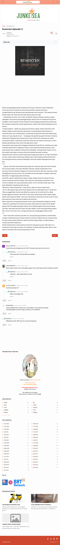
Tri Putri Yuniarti (10, 285)
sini (27, 392)
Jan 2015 (35, 453)
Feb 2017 (35, 448)
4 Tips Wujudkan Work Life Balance (41, 504)
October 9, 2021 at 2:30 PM (18, 318)
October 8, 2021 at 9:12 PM (22, 285)
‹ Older (4, 235)
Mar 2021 (35, 437)
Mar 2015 (6, 453)
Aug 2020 (35, 445)
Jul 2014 (6, 459)
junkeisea (12, 252)
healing (35, 412)
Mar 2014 (6, 464)
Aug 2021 (35, 434)
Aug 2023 (35, 429)
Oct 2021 (35, 432)
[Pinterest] (57, 539)
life (34, 402)
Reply (4, 260)
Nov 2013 (35, 467)
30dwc (5, 402)
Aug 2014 (35, 456)
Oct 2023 (35, 426)
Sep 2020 (6, 445)
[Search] (57, 2)
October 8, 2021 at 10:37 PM (20, 305)
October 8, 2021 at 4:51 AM (22, 245)
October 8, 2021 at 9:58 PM (22, 291)
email (39, 394)
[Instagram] (54, 539)
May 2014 (6, 462)
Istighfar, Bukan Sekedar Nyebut (11, 524)
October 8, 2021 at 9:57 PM (22, 271)
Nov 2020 (6, 443)
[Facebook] (48, 539)
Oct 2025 (6, 423)
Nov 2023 (6, 426)
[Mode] (53, 2)
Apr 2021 (6, 437)
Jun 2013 (6, 470)
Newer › (55, 235)
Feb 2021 (6, 440)
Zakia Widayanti (10, 265)
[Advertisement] (30, 91)
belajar (6, 412)
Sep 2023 (6, 429)
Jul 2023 (6, 432)
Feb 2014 (35, 464)
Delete (10, 260)
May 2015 (6, 451)
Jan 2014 (6, 467)
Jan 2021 (35, 440)
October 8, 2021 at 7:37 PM (22, 265)
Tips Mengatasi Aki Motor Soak (11, 504)
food (5, 407)
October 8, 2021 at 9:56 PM (22, 252)
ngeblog (6, 410)
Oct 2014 (6, 456)
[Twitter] (51, 539)
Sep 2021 (6, 434)
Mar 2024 (35, 423)
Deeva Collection (11, 245)
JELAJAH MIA (9, 305)
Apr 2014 (35, 462)
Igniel (56, 542)
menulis (35, 407)
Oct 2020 (35, 443)
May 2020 (6, 448)
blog (5, 405)
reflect (35, 405)
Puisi (34, 410)
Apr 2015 (35, 451)
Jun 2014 (35, 459)
